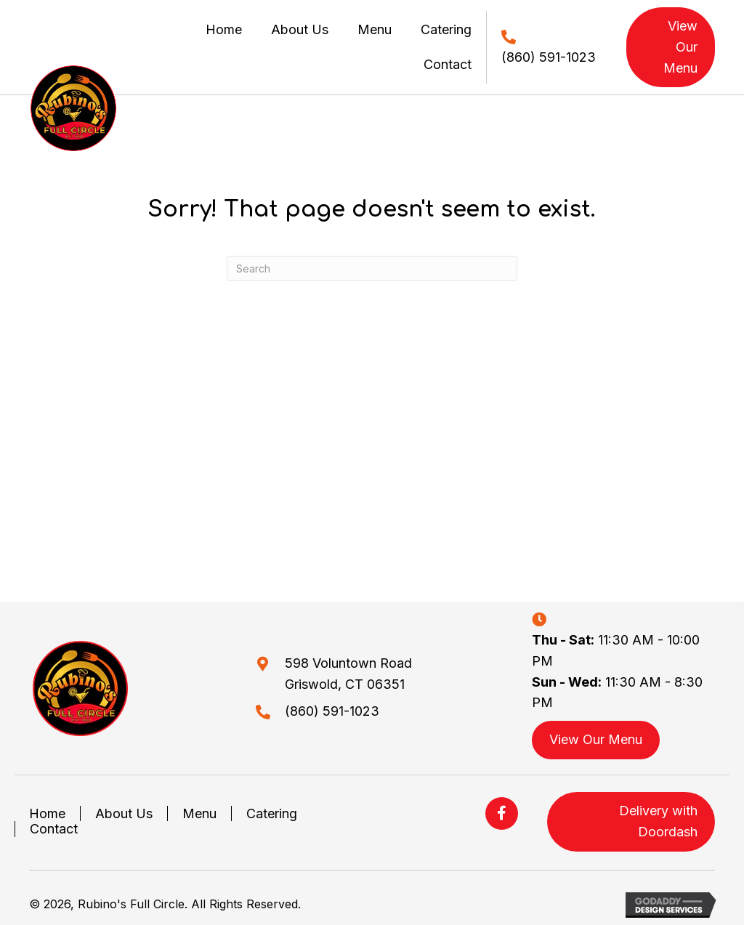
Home (47, 813)
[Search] (372, 268)
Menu (199, 813)
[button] (501, 813)
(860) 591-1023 (548, 57)
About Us (124, 813)
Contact (54, 828)
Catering (271, 813)
